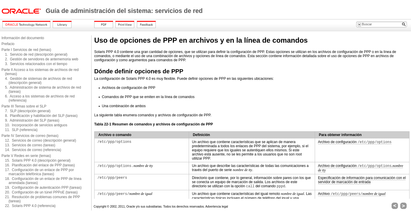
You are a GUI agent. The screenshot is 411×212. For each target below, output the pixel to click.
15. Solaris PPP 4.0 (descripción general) (38, 160)
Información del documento (22, 38)
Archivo (352, 194)
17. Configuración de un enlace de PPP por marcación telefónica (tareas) (39, 172)
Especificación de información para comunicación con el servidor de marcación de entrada (362, 180)
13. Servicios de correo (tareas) (30, 145)
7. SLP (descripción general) (28, 111)
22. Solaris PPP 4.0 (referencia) (30, 206)
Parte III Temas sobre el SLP (24, 106)
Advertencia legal (217, 206)
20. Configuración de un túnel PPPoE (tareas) (41, 192)
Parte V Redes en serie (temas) (26, 156)
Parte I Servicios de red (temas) (26, 50)
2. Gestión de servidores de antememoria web (41, 59)
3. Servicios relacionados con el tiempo (36, 64)
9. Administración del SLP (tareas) (32, 120)
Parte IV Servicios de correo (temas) (29, 136)
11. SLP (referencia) (21, 130)
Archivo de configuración (355, 142)
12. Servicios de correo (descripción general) (40, 140)
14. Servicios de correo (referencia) (33, 150)
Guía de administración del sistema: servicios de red (124, 10)
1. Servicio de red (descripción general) (36, 54)
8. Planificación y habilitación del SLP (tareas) (41, 116)
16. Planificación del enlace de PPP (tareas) (40, 165)
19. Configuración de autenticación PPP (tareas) (43, 188)
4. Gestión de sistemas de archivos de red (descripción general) (38, 81)
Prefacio (7, 44)
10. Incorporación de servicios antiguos (36, 125)
